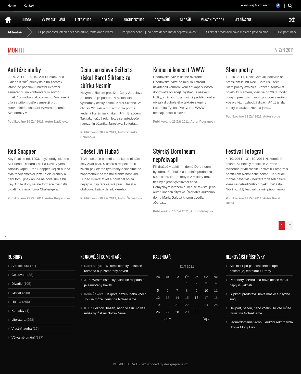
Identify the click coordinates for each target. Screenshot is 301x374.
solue (276, 116)
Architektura (133, 19)
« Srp (167, 319)
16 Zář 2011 (180, 211)
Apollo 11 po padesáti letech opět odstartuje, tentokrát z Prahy (72, 32)
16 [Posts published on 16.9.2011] (196, 298)
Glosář (185, 19)
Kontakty (17, 311)
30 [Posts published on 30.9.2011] (196, 312)
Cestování (162, 19)
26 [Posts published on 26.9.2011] (158, 312)
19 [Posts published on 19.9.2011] (158, 305)
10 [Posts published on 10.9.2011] (206, 290)
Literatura (83, 19)
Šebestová (134, 198)
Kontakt (29, 5)
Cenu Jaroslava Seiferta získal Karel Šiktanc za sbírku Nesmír (106, 77)
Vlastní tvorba (212, 19)
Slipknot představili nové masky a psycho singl (239, 32)
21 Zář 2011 (35, 198)
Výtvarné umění (53, 19)
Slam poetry (239, 69)
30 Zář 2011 (35, 121)
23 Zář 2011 (253, 116)
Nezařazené (243, 19)
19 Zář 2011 (107, 198)
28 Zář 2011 (107, 132)
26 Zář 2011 (180, 121)
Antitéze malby (24, 69)
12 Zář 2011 (253, 198)
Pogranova (207, 121)
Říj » (206, 319)
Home (12, 5)
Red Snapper (22, 151)
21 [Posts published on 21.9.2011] (177, 305)
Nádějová (61, 121)
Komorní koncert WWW (179, 69)
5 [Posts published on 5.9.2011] (158, 290)
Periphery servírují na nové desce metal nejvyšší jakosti (161, 32)
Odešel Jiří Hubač (99, 151)
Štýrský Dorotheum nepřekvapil (174, 154)
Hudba (27, 19)
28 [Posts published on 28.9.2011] (177, 312)
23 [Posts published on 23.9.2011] (196, 305)
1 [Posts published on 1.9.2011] (187, 283)
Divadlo (107, 19)
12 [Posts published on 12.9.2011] (158, 298)
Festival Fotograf (245, 151)
